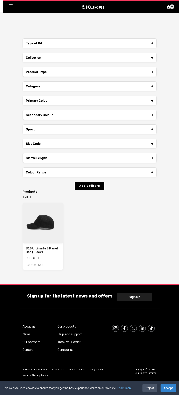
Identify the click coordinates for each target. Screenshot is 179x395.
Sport (89, 129)
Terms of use (57, 369)
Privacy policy (95, 369)
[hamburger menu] (13, 6)
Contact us (66, 350)
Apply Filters (89, 186)
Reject (150, 388)
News (27, 334)
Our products (67, 326)
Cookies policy (76, 369)
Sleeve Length (89, 158)
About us (29, 326)
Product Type (89, 72)
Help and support (70, 334)
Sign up (134, 297)
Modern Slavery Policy (35, 375)
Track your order (69, 342)
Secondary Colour (89, 115)
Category (89, 86)
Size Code (89, 143)
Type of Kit (89, 43)
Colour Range (89, 172)
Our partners (31, 342)
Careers (28, 350)
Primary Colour (89, 100)
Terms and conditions (35, 369)
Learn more (124, 388)
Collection (89, 57)
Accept (168, 388)
